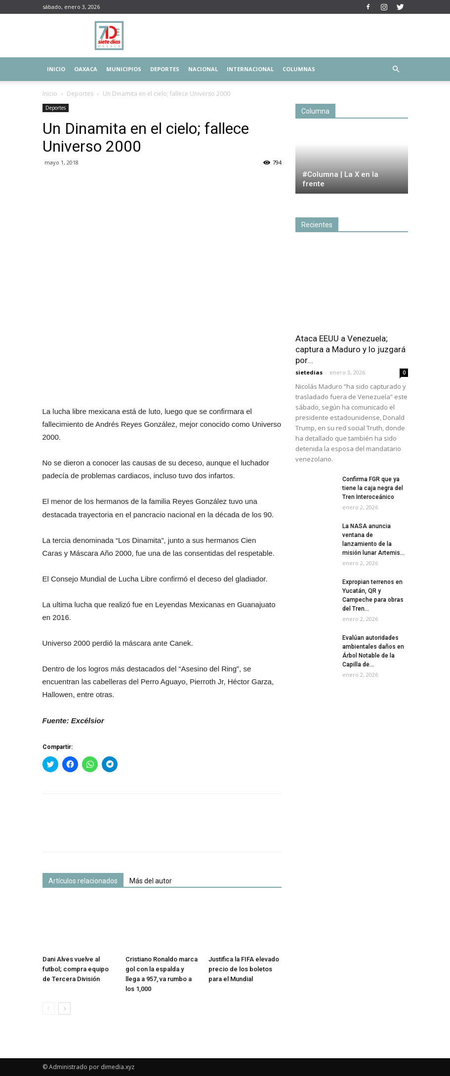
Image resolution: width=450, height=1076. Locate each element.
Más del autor (150, 881)
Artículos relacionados (83, 881)
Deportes (164, 69)
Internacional (250, 69)
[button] (396, 69)
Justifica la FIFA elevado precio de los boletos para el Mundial (243, 969)
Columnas (299, 69)
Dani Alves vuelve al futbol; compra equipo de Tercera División (75, 969)
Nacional (203, 69)
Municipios (123, 69)
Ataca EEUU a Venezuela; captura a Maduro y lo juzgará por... (350, 349)
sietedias (309, 372)
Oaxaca (85, 69)
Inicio (56, 69)
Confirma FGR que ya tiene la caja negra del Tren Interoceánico (372, 488)
